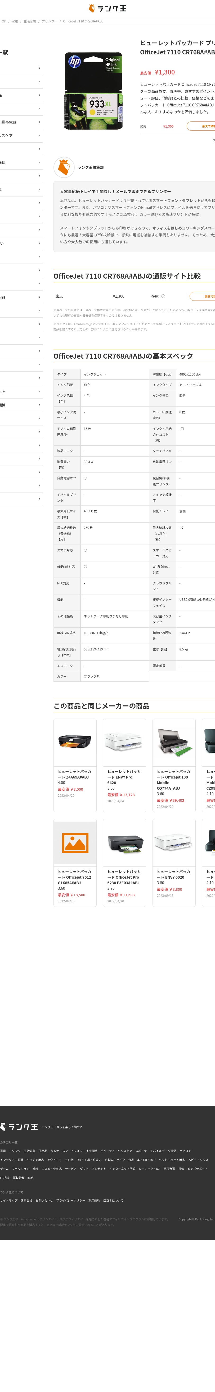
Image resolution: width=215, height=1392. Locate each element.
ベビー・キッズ (198, 1159)
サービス (71, 1168)
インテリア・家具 (11, 1159)
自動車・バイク (115, 1159)
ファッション (20, 1168)
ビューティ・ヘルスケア (116, 1151)
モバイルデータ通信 (163, 1151)
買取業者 (18, 1177)
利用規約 (94, 1200)
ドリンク (15, 1151)
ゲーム (4, 1168)
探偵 (181, 1168)
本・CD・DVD (146, 1159)
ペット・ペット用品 (172, 1159)
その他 (69, 1159)
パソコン (185, 1151)
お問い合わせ (44, 1200)
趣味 (35, 1168)
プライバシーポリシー (70, 1200)
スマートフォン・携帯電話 (79, 1151)
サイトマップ (8, 1200)
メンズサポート (197, 1168)
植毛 (30, 1177)
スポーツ (141, 1151)
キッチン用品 (35, 1159)
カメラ (54, 1151)
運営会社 (26, 1200)
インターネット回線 (122, 1168)
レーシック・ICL (149, 1168)
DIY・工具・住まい (89, 1159)
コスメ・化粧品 (52, 1168)
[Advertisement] (129, 1039)
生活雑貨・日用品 (35, 1151)
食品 (131, 1159)
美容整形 (169, 1168)
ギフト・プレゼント (93, 1168)
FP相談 (4, 1177)
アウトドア (54, 1159)
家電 (3, 1151)
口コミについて (113, 1200)
